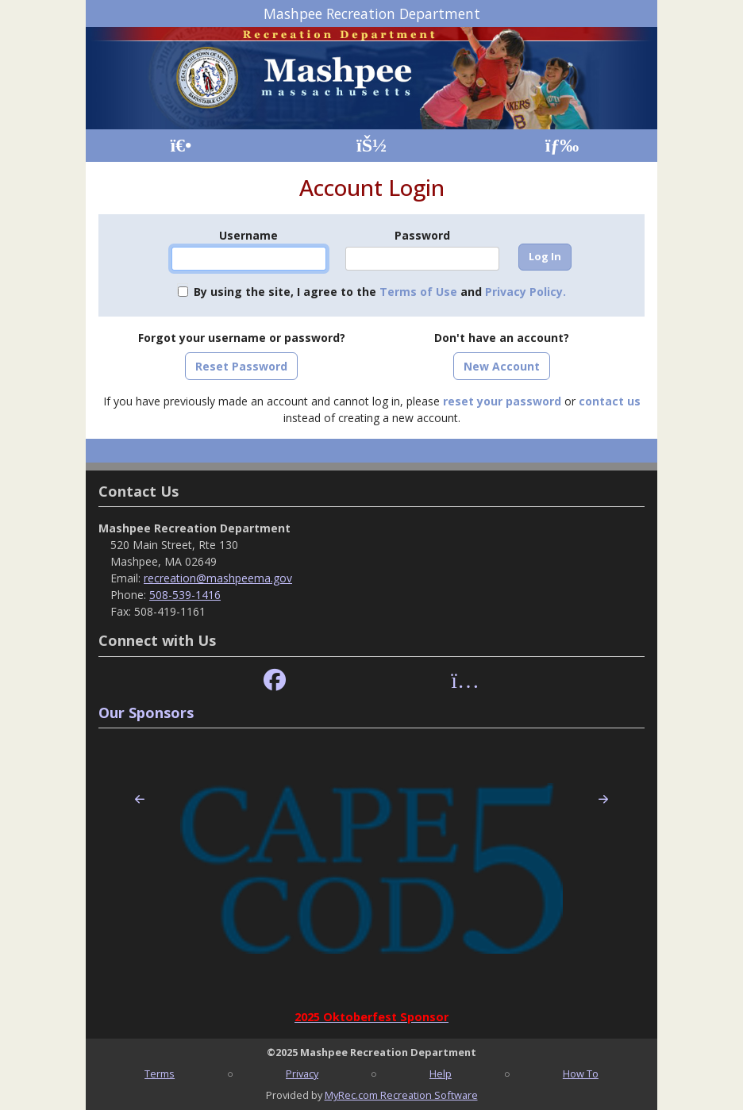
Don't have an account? (501, 337)
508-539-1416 (185, 594)
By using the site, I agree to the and (380, 291)
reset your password (502, 401)
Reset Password (241, 366)
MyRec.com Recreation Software (401, 1095)
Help (440, 1073)
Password (422, 235)
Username (248, 235)
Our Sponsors (146, 712)
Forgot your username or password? (241, 337)
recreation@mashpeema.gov (218, 578)
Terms (159, 1073)
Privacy (302, 1073)
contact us (610, 401)
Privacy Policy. (525, 291)
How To (581, 1073)
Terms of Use (418, 291)
